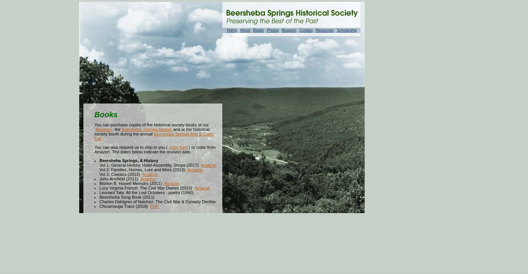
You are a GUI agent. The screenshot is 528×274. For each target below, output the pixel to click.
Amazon (208, 165)
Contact (305, 30)
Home (232, 30)
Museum (289, 30)
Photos (273, 30)
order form (178, 147)
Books (258, 30)
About (245, 30)
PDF (154, 206)
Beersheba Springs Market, (147, 129)
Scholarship (347, 30)
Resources (325, 30)
